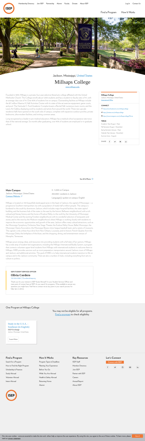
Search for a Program (13, 362)
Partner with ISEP (79, 373)
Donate (74, 3)
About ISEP (84, 3)
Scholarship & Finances (14, 369)
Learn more (14, 340)
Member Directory (79, 366)
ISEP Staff (76, 362)
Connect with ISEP (115, 362)
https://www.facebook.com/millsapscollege (115, 109)
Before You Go (44, 369)
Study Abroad (11, 373)
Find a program (62, 314)
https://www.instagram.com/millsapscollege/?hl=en (118, 116)
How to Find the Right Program (17, 366)
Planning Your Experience (48, 366)
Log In (127, 3)
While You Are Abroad (47, 373)
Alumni (59, 3)
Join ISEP (40, 3)
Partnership (50, 3)
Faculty (66, 3)
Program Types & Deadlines (49, 362)
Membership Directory (26, 3)
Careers (75, 377)
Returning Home (45, 381)
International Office (107, 100)
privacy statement (14, 438)
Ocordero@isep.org (28, 278)
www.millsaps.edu (72, 87)
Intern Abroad (11, 381)
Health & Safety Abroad (48, 377)
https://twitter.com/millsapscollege (113, 112)
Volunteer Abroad (12, 377)
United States (84, 75)
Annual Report (78, 381)
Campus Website (14, 196)
